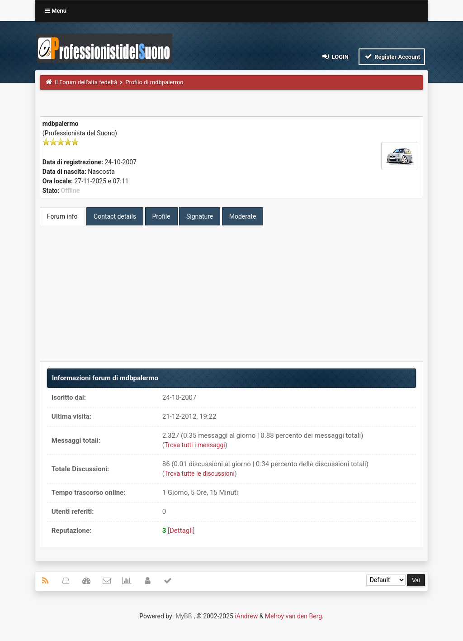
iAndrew (246, 616)
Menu (55, 10)
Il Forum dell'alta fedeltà (86, 82)
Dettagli (181, 530)
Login (335, 56)
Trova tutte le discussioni (200, 473)
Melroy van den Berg (293, 616)
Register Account (392, 56)
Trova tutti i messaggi (195, 445)
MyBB (183, 616)
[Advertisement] (231, 293)
